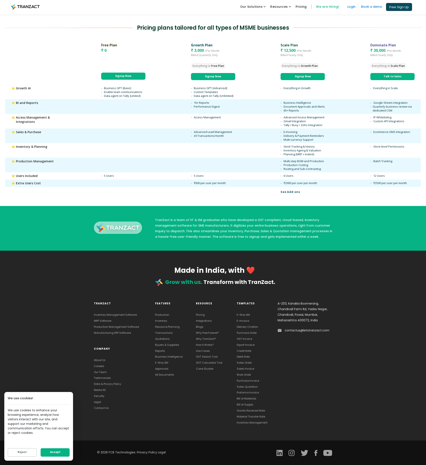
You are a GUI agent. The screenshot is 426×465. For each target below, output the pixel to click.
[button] (399, 7)
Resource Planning (167, 327)
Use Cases (203, 351)
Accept (55, 453)
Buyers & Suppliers (167, 345)
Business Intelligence (169, 356)
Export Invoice (246, 345)
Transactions (164, 333)
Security (99, 396)
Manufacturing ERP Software (112, 333)
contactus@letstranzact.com (307, 330)
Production (162, 315)
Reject (22, 453)
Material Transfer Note (251, 416)
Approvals (161, 368)
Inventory (161, 321)
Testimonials (102, 378)
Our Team (100, 372)
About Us (99, 360)
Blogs (199, 327)
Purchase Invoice (248, 381)
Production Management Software (116, 327)
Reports (160, 351)
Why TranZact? (206, 339)
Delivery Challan (247, 327)
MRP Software (102, 321)
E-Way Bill (161, 362)
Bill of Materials (246, 398)
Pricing (200, 315)
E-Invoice (243, 321)
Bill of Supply (245, 404)
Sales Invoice (245, 368)
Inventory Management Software (115, 315)
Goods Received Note (251, 410)
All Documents (164, 375)
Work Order (244, 375)
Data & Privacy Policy (107, 384)
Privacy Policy (147, 452)
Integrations (204, 321)
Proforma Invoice (248, 392)
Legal (97, 402)
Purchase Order (247, 333)
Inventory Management (252, 422)
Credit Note (244, 351)
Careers (99, 366)
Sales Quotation (247, 387)
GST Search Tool (207, 356)
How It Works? (205, 345)
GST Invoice (244, 339)
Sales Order (244, 362)
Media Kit (100, 390)
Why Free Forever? (207, 333)
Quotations (162, 339)
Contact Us (101, 408)
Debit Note (243, 356)
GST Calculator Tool (209, 362)
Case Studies (205, 368)
